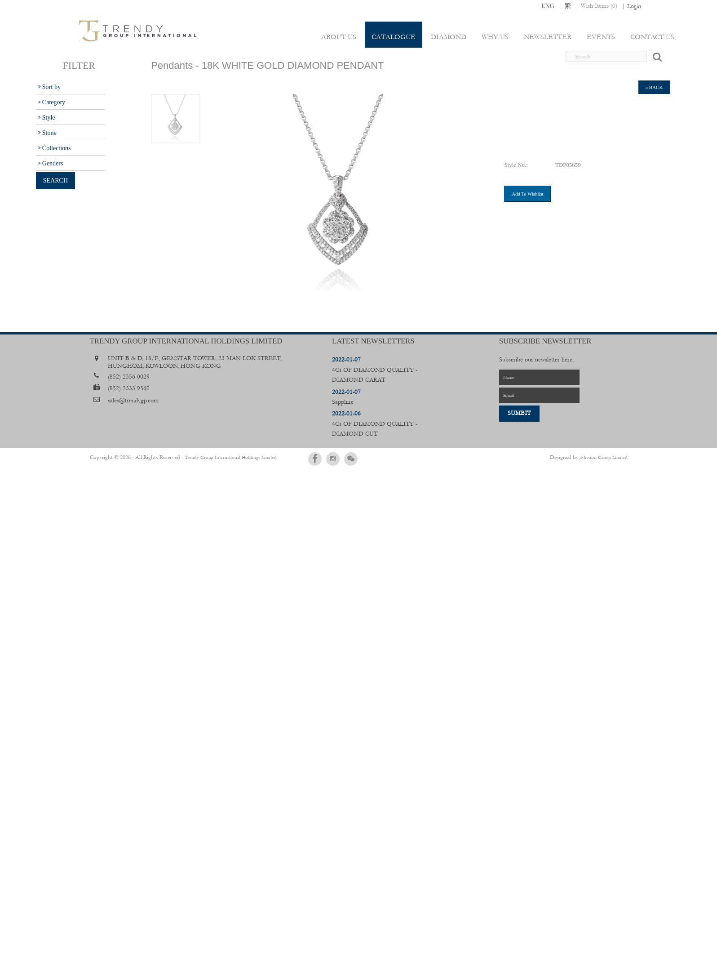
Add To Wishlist (527, 193)
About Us (341, 37)
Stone (49, 132)
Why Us (496, 37)
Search (55, 180)
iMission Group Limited (604, 457)
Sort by (51, 87)
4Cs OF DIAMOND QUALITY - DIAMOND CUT (374, 423)
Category (53, 102)
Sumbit (519, 413)
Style (48, 117)
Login (634, 6)
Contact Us (652, 37)
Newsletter (548, 37)
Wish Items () (599, 5)
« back (654, 87)
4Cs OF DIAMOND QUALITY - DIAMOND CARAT (374, 369)
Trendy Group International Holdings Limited (219, 457)
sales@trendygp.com (133, 400)
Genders (52, 163)
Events (601, 37)
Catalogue (396, 37)
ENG (547, 6)
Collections (56, 148)
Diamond (450, 37)
